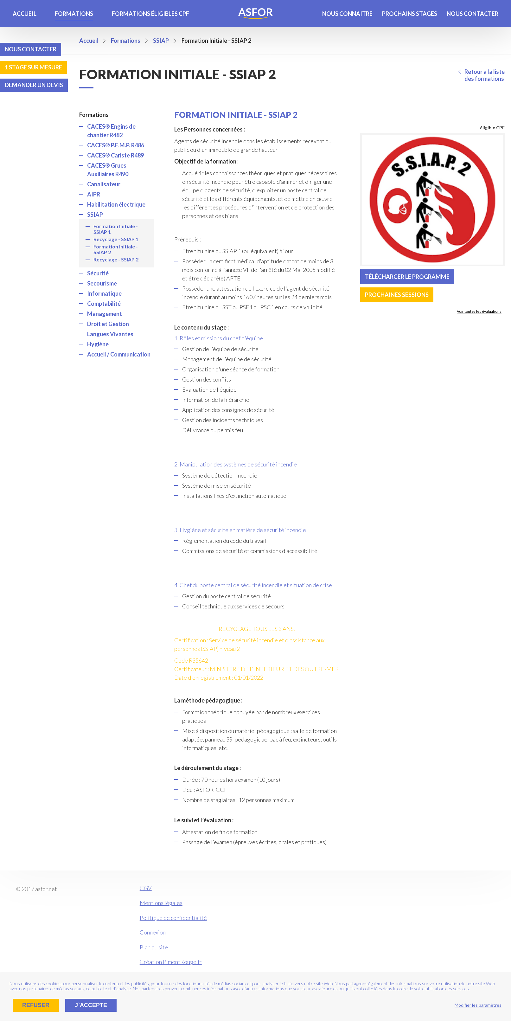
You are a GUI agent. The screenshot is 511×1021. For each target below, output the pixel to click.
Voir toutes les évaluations (479, 311)
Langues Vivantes (110, 334)
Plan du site (154, 947)
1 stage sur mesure (33, 67)
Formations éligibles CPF (150, 13)
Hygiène (98, 344)
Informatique (104, 293)
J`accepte (91, 1005)
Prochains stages (409, 13)
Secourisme (102, 283)
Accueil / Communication (118, 354)
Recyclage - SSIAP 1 (115, 239)
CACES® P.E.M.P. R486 (115, 145)
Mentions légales (161, 902)
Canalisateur (103, 184)
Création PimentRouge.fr (171, 961)
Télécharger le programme (407, 276)
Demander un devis (34, 84)
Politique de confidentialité (173, 917)
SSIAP (95, 214)
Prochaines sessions (397, 294)
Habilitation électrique (116, 204)
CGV (146, 887)
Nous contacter (472, 13)
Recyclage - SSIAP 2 (115, 259)
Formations (74, 13)
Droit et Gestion (108, 323)
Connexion (153, 932)
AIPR (93, 194)
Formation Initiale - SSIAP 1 (115, 229)
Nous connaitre (347, 13)
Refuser (35, 1005)
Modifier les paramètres (478, 1005)
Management (104, 313)
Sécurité (98, 273)
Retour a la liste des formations (484, 75)
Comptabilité (104, 303)
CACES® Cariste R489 (115, 155)
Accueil (24, 13)
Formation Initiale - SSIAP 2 (115, 249)
